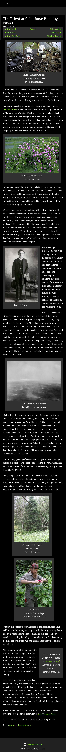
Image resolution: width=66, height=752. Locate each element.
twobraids (10, 3)
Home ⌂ (33, 29)
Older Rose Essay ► (54, 36)
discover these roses (46, 714)
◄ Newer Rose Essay (12, 36)
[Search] (63, 3)
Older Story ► (56, 32)
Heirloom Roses (10, 109)
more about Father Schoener (20, 725)
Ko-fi (58, 661)
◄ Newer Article (10, 29)
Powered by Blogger (33, 744)
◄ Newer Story (10, 32)
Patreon (48, 661)
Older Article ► (56, 29)
